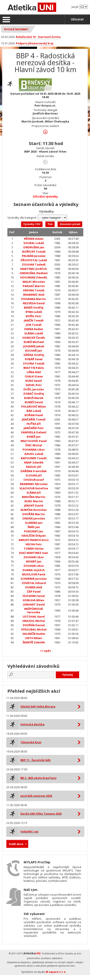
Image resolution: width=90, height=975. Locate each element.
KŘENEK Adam (33, 239)
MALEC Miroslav (34, 282)
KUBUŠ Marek (33, 398)
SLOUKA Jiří (34, 475)
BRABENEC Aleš (33, 295)
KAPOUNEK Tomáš (33, 458)
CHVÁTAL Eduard (34, 583)
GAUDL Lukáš (33, 454)
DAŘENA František (34, 471)
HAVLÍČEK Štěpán (33, 536)
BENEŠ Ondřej (33, 307)
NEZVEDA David (34, 303)
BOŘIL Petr (33, 316)
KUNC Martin (34, 501)
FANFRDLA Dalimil (33, 432)
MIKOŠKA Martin (33, 497)
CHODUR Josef (33, 480)
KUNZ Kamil (33, 381)
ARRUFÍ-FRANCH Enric (34, 540)
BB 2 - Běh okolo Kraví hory (38, 778)
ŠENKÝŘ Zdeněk (34, 642)
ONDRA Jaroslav (33, 518)
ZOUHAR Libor (33, 557)
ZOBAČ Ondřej (33, 394)
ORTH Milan (33, 638)
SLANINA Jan (34, 523)
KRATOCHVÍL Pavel (34, 441)
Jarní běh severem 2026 (36, 796)
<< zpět (45, 651)
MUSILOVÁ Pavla (33, 574)
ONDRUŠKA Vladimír (34, 273)
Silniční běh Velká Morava (37, 706)
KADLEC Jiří (33, 467)
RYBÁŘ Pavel (34, 359)
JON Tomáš (33, 325)
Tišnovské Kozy (30, 742)
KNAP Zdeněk (33, 462)
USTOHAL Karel (34, 616)
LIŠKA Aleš (34, 372)
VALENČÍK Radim (33, 634)
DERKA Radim (33, 329)
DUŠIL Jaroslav (33, 389)
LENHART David (34, 604)
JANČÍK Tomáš (33, 320)
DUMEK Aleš (33, 587)
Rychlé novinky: (16, 29)
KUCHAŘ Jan (33, 350)
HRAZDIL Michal (33, 621)
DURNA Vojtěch (34, 570)
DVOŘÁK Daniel (34, 625)
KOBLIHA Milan (33, 600)
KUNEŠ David (34, 402)
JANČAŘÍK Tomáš (33, 419)
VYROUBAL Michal (33, 629)
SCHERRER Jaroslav (34, 579)
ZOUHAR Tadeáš (33, 264)
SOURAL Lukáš (33, 243)
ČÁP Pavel (34, 591)
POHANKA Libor (34, 449)
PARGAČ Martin (34, 286)
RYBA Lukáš (34, 312)
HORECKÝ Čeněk (33, 338)
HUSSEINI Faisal (34, 596)
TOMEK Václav (34, 548)
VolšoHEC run (29, 831)
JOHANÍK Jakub (33, 346)
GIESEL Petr (34, 385)
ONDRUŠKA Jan (33, 247)
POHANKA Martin (33, 299)
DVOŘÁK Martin (33, 514)
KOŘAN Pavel (34, 415)
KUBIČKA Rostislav (34, 510)
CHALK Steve (34, 376)
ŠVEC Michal (33, 445)
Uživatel (77, 19)
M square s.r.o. (56, 972)
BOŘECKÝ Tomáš (33, 251)
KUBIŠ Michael (34, 342)
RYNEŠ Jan (34, 437)
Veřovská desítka (32, 724)
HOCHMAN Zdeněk (33, 277)
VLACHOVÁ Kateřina (34, 488)
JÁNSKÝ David (33, 505)
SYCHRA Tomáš (33, 363)
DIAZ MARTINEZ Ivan (33, 553)
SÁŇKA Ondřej (33, 355)
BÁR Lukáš (33, 411)
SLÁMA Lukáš (33, 333)
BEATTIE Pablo (33, 368)
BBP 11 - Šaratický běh (35, 760)
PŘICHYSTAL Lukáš (34, 260)
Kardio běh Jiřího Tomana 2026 (41, 814)
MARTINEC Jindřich (33, 269)
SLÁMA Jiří (33, 492)
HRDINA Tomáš (33, 290)
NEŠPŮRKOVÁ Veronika (33, 610)
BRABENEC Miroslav (33, 484)
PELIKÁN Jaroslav (34, 256)
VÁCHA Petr (33, 544)
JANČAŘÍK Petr (34, 428)
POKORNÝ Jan (33, 531)
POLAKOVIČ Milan (33, 406)
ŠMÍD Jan (34, 527)
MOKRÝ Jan (33, 561)
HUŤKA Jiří (33, 424)
